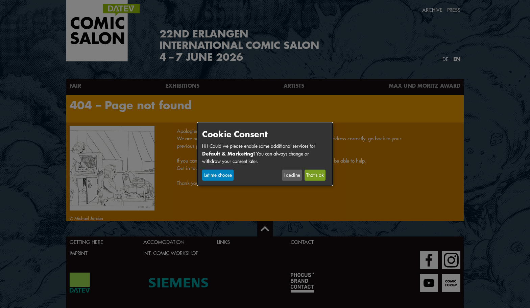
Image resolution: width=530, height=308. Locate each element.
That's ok (314, 175)
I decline (292, 175)
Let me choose (218, 175)
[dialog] (265, 153)
